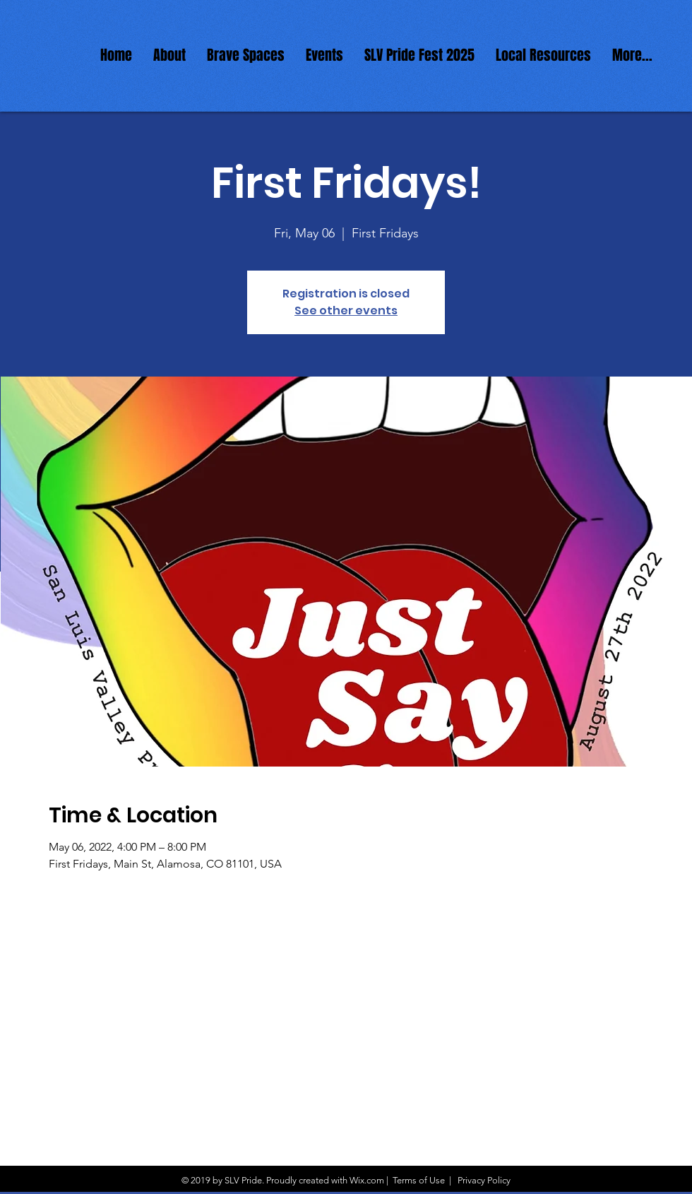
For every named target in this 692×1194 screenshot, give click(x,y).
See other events (346, 310)
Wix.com (367, 1180)
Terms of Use (419, 1180)
